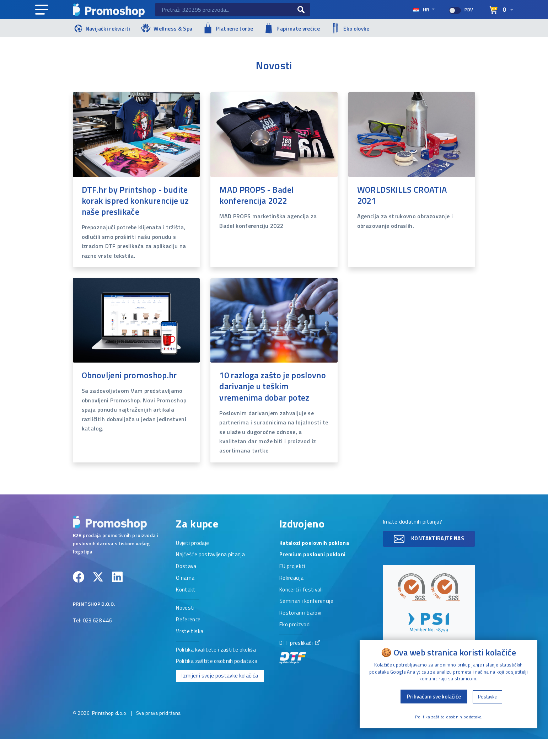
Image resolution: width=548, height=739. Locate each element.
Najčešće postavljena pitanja (210, 554)
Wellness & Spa (166, 27)
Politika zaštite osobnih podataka (216, 661)
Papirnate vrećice (292, 28)
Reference (188, 619)
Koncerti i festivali (301, 590)
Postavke (487, 696)
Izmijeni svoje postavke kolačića (220, 675)
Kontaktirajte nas (429, 539)
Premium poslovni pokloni (312, 554)
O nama (185, 578)
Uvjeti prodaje (192, 543)
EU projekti (292, 566)
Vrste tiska (189, 631)
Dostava (186, 566)
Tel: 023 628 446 (92, 621)
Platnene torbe (228, 28)
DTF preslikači (299, 652)
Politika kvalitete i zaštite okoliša (216, 650)
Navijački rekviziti (101, 27)
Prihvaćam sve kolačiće (434, 696)
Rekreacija (291, 578)
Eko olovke (350, 28)
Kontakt (185, 590)
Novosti (185, 608)
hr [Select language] (421, 9)
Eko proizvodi (295, 624)
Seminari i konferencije (306, 601)
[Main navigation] (42, 10)
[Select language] (501, 10)
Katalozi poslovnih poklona (314, 543)
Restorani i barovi (300, 613)
